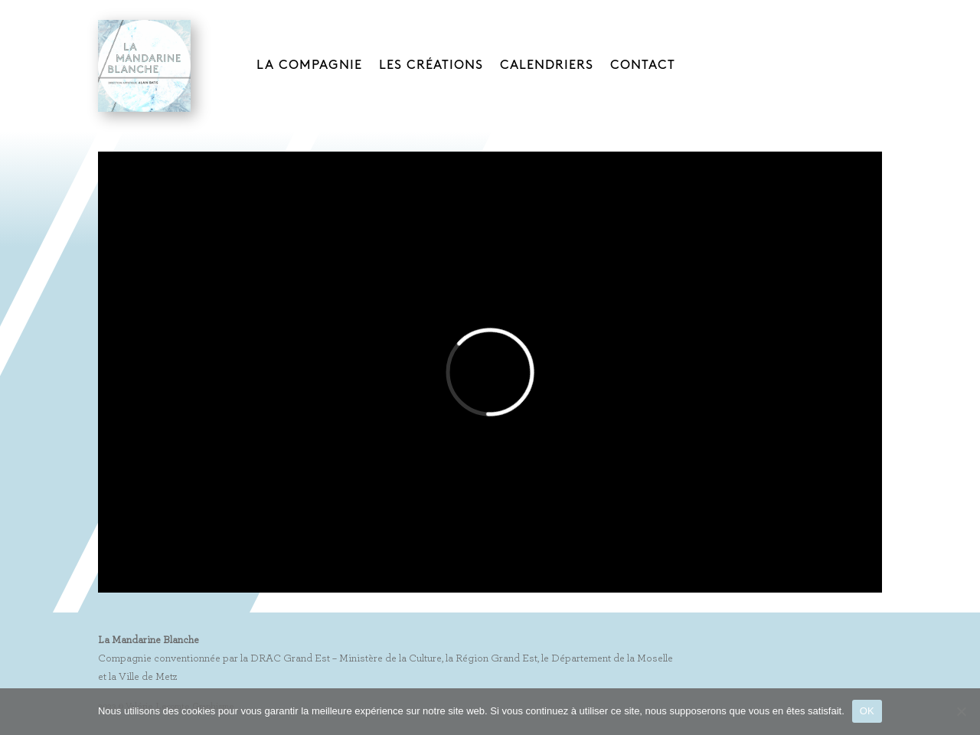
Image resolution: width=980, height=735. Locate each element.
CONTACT (642, 65)
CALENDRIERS (546, 65)
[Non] (961, 711)
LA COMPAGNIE (309, 65)
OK (867, 711)
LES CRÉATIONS (431, 65)
